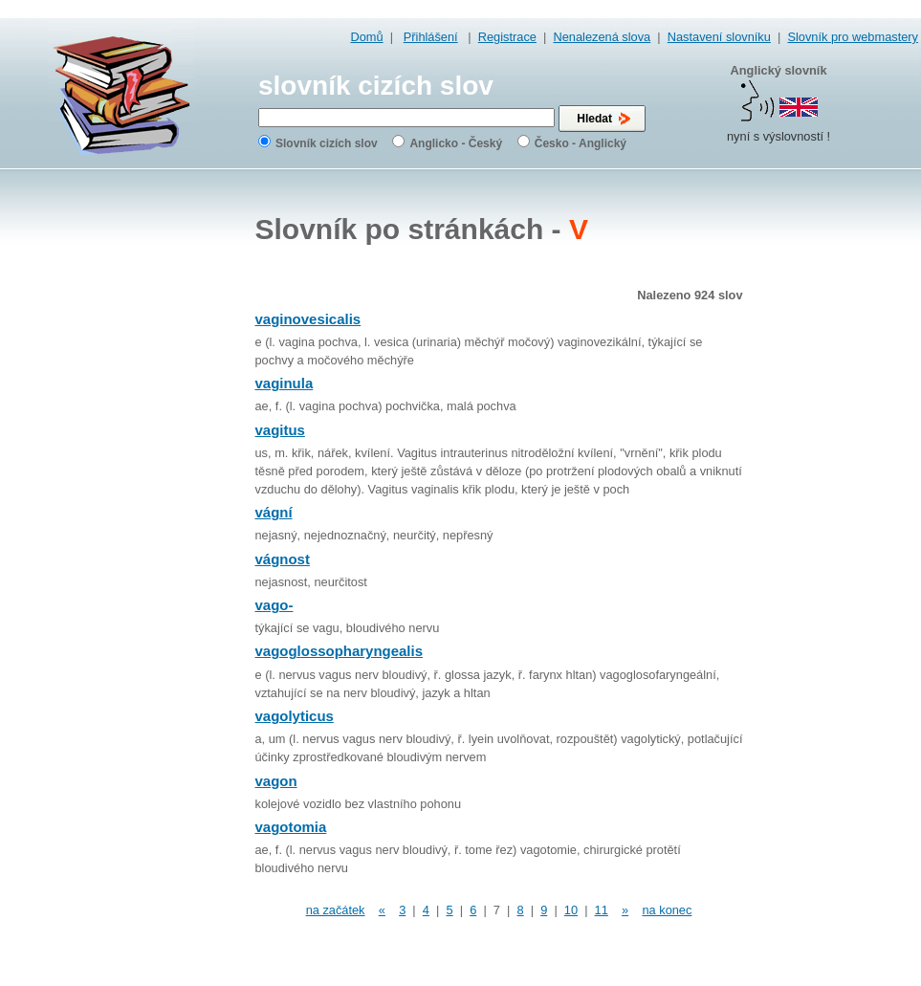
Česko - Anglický (580, 143)
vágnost (282, 559)
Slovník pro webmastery (852, 37)
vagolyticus (294, 716)
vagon (276, 781)
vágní (274, 512)
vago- (274, 605)
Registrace (507, 37)
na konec (666, 910)
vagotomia (291, 827)
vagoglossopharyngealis (339, 651)
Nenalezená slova (601, 37)
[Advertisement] (838, 478)
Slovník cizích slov (326, 143)
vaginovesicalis (308, 319)
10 (571, 910)
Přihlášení (431, 37)
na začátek (335, 910)
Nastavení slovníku (719, 37)
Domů (367, 37)
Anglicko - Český (455, 143)
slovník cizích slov (375, 85)
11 (601, 910)
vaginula (284, 383)
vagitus (280, 430)
